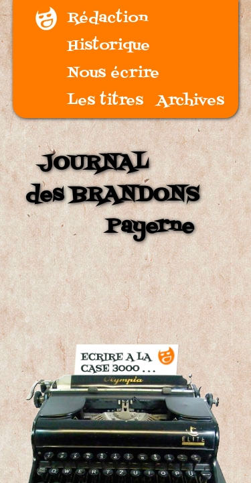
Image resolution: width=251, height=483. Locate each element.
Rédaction (108, 18)
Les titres (105, 101)
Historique (109, 46)
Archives (190, 101)
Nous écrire (113, 73)
